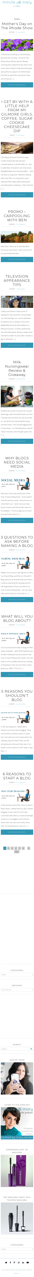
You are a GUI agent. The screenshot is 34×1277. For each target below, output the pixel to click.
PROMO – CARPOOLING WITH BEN (17, 216)
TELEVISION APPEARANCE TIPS (17, 280)
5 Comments (20, 379)
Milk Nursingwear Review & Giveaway (17, 368)
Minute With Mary (16, 1270)
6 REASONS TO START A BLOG (17, 776)
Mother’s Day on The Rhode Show (17, 26)
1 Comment (20, 135)
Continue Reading (17, 85)
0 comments (20, 32)
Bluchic (16, 1273)
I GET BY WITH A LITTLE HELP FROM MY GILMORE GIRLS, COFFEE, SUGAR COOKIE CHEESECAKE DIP (17, 116)
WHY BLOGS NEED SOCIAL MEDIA (17, 462)
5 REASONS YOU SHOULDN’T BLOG (17, 695)
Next (16, 852)
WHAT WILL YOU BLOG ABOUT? (17, 618)
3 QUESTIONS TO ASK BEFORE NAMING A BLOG (17, 541)
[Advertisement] (17, 875)
